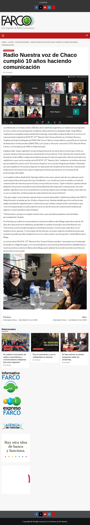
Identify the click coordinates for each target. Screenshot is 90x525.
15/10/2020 (8, 72)
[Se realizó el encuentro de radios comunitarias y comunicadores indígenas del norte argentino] (15, 342)
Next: (66, 318)
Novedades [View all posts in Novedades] (7, 349)
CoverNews (52, 521)
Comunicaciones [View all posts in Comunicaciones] (9, 50)
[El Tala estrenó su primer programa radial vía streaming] (74, 342)
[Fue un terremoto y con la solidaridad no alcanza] (45, 342)
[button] (4, 35)
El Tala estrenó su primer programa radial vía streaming (73, 357)
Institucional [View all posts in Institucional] (18, 346)
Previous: (24, 318)
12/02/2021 (37, 360)
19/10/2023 (8, 365)
